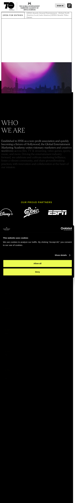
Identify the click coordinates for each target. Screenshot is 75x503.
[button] (69, 5)
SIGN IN (60, 6)
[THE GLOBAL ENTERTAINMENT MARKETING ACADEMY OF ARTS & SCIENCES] (22, 6)
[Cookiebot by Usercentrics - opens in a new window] (60, 229)
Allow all (37, 263)
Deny (37, 272)
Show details (61, 255)
